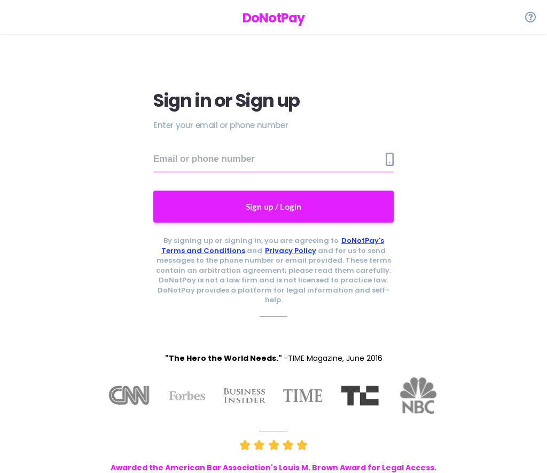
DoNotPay (273, 18)
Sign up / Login (274, 206)
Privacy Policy (290, 251)
